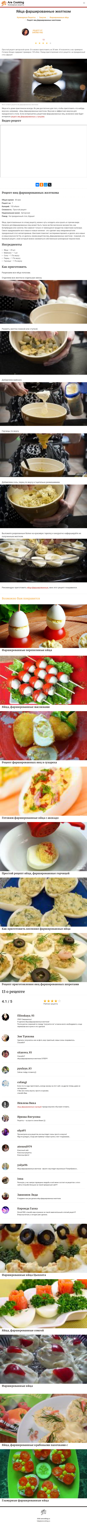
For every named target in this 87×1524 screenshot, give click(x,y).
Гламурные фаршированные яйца (25, 1500)
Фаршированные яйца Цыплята (24, 1274)
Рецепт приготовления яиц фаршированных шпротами (40, 984)
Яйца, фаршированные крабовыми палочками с (35, 1444)
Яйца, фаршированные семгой (23, 1330)
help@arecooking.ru (43, 1521)
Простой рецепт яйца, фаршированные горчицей (36, 873)
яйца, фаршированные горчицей (29, 1107)
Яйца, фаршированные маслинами (26, 706)
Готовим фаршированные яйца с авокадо (30, 817)
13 (43, 40)
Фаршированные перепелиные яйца (27, 650)
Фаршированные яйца (17, 1385)
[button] (84, 3)
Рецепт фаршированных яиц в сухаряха (29, 762)
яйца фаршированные (37, 587)
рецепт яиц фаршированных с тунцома (27, 116)
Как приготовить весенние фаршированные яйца (36, 928)
